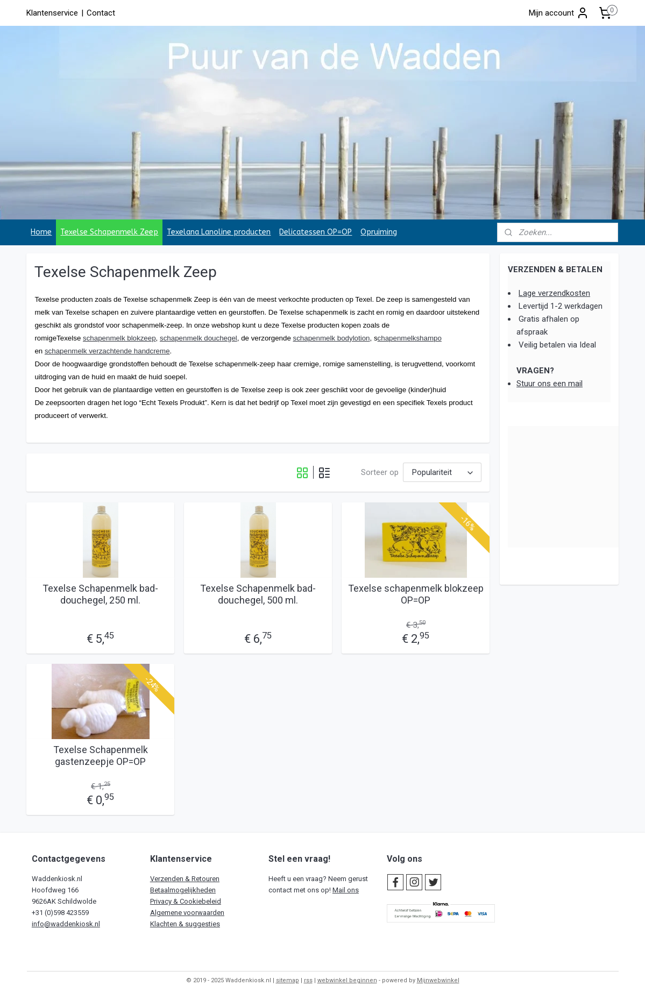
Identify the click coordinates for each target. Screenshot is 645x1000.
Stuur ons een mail (549, 383)
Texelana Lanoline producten (219, 232)
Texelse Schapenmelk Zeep (109, 232)
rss (308, 980)
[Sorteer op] (442, 472)
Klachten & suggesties (185, 924)
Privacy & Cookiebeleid (185, 901)
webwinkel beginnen (347, 980)
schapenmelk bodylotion (331, 338)
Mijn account (559, 12)
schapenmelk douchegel (198, 338)
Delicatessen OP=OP (315, 232)
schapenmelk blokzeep (119, 338)
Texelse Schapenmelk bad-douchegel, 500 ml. (258, 594)
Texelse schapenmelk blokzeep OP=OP (416, 594)
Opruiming (378, 232)
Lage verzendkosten (554, 293)
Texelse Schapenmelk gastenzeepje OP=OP (100, 755)
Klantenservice (52, 13)
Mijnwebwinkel (438, 980)
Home (41, 232)
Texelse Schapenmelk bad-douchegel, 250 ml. (100, 594)
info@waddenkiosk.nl (66, 924)
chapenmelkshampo (410, 338)
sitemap (287, 980)
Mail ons (345, 890)
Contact (101, 13)
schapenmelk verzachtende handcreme (107, 351)
